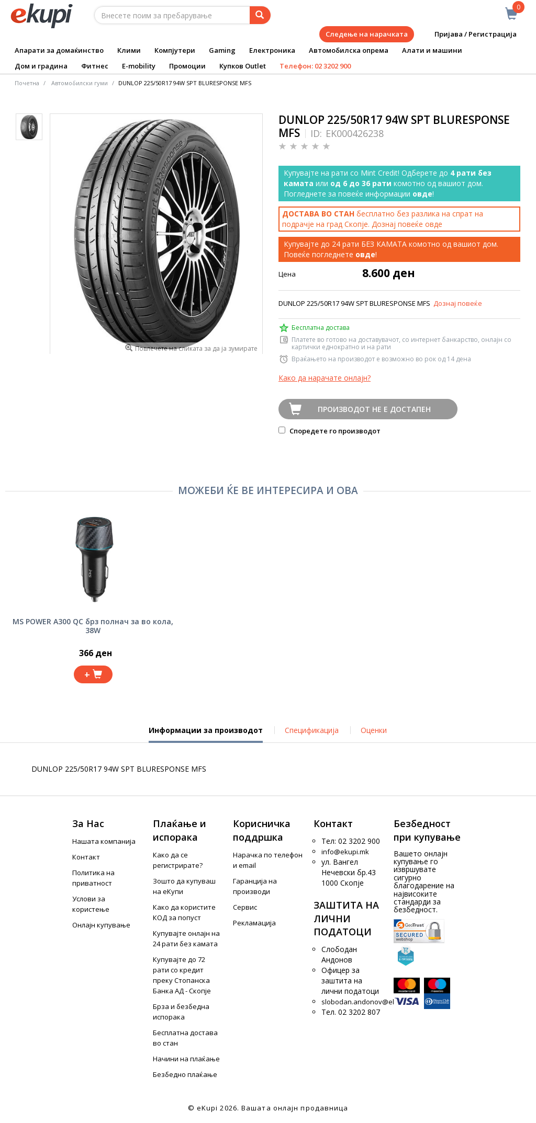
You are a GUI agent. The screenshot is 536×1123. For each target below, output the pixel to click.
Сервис (245, 907)
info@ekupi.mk (345, 851)
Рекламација (254, 922)
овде (433, 224)
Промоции (187, 66)
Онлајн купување (101, 925)
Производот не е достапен (374, 409)
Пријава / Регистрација (468, 34)
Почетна (27, 83)
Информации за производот (206, 734)
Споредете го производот (329, 431)
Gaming (222, 50)
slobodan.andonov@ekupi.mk (369, 1001)
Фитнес (94, 66)
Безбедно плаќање (185, 1074)
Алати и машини (432, 50)
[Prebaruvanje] (260, 15)
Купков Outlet (242, 66)
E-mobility (138, 66)
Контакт (86, 857)
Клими (129, 50)
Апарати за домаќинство (59, 50)
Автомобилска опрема (348, 50)
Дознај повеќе (457, 303)
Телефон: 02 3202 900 (315, 66)
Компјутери (174, 50)
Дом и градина (41, 66)
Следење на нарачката (367, 34)
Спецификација (312, 730)
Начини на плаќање (186, 1058)
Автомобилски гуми (79, 83)
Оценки (374, 730)
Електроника (272, 50)
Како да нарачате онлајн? (324, 378)
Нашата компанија (104, 841)
